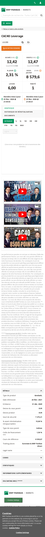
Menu (7, 23)
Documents (9, 116)
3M (31, 121)
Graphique (9, 108)
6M (36, 121)
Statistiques (22, 465)
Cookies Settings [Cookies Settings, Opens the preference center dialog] (22, 534)
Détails (22, 391)
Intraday (8, 121)
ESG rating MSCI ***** (22, 481)
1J (16, 121)
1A (11, 125)
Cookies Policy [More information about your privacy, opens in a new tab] (14, 529)
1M (25, 121)
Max (22, 125)
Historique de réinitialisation (18, 112)
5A (16, 125)
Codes (22, 458)
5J (20, 121)
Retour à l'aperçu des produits (13, 29)
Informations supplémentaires (22, 473)
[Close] (42, 511)
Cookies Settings (13, 500)
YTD (5, 125)
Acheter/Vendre (11, 48)
